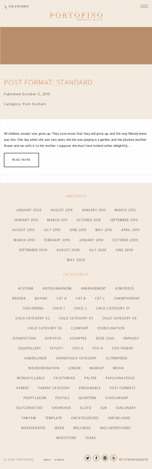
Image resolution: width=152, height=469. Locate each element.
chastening (33, 308)
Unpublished (119, 418)
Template (53, 418)
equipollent (30, 348)
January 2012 (26, 220)
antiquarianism (57, 288)
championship (127, 298)
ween (59, 428)
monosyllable (31, 378)
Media (118, 368)
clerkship (80, 328)
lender (74, 368)
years (90, 438)
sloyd (86, 408)
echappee (78, 338)
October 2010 (88, 220)
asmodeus (124, 288)
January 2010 (91, 240)
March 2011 (57, 220)
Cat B (81, 298)
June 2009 (124, 250)
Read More (21, 159)
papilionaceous (120, 378)
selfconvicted (29, 408)
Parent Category (54, 388)
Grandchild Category (76, 358)
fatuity (57, 348)
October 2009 (125, 240)
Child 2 (80, 308)
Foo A (78, 348)
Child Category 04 (119, 318)
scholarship (116, 398)
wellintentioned (115, 428)
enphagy (131, 338)
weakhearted (33, 428)
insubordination (44, 368)
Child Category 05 (44, 328)
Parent (22, 388)
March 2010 (24, 240)
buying (41, 298)
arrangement (93, 288)
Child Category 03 (76, 318)
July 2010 (52, 230)
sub (103, 408)
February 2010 (57, 240)
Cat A (62, 298)
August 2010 (23, 230)
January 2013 (94, 210)
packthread (65, 378)
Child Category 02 (32, 318)
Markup (97, 368)
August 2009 (68, 250)
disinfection (24, 338)
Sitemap (59, 460)
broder (19, 298)
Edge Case (105, 338)
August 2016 (62, 210)
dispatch (53, 338)
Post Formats (34, 104)
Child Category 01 (113, 308)
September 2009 (33, 250)
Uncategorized (85, 418)
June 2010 (78, 230)
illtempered (117, 358)
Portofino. (25, 460)
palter (90, 378)
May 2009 (76, 260)
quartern (87, 398)
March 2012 (125, 210)
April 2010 (130, 230)
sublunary (126, 408)
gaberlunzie (35, 358)
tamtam (28, 418)
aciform (26, 288)
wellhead (82, 428)
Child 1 (59, 308)
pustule (62, 398)
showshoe (61, 408)
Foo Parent (123, 348)
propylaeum (35, 398)
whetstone (66, 438)
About (47, 460)
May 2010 (103, 230)
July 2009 (98, 250)
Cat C (100, 298)
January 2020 (29, 210)
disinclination (111, 328)
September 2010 (124, 220)
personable (90, 388)
